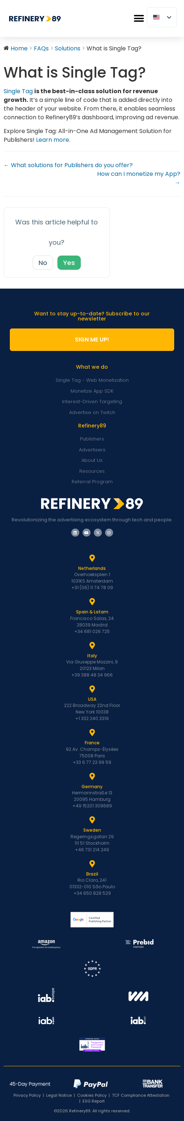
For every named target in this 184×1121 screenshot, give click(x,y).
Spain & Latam (92, 612)
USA (92, 699)
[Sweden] (92, 820)
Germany (92, 786)
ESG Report (94, 1101)
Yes (69, 262)
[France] (92, 732)
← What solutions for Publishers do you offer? (68, 165)
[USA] (92, 689)
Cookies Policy (92, 1095)
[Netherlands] (92, 558)
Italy (92, 656)
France (92, 743)
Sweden (92, 830)
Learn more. (53, 140)
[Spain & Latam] (92, 601)
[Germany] (92, 776)
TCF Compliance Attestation (140, 1095)
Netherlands (92, 568)
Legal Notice (59, 1095)
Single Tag (18, 91)
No (43, 262)
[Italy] (92, 645)
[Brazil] (92, 864)
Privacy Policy (27, 1095)
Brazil (92, 874)
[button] (139, 19)
